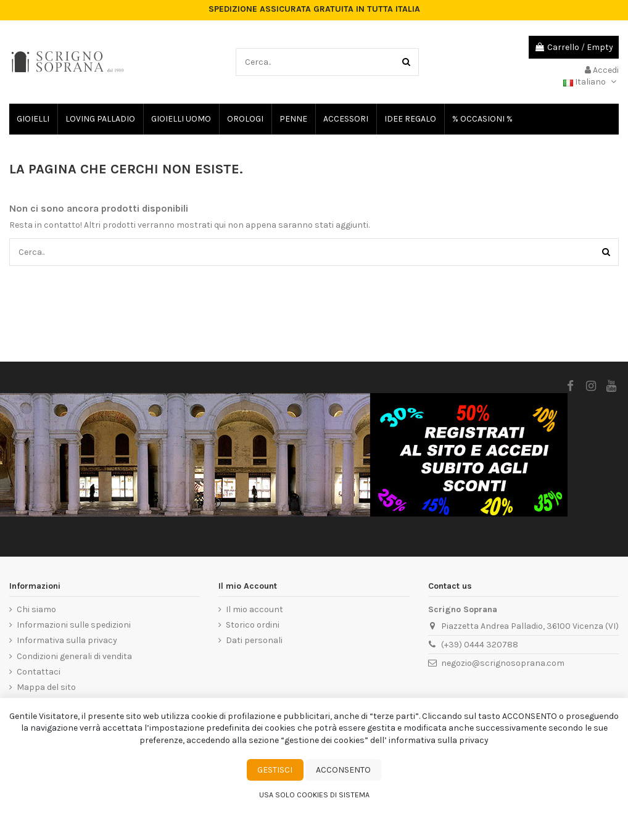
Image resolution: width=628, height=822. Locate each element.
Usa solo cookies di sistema (314, 795)
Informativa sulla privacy (67, 640)
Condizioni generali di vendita (74, 656)
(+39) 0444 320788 (479, 644)
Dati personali (254, 640)
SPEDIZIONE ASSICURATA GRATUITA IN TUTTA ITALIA (314, 9)
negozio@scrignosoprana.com (502, 663)
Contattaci (38, 671)
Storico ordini (252, 625)
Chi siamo (36, 609)
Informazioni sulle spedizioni (74, 625)
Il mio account (254, 609)
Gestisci (274, 770)
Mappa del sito (46, 687)
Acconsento (343, 770)
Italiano (591, 82)
